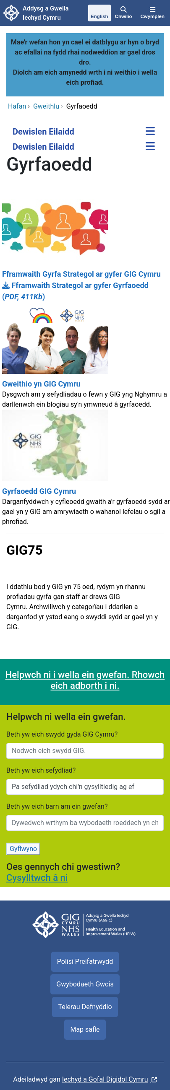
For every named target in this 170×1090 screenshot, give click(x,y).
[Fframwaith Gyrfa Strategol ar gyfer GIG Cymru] (85, 236)
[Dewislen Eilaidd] (150, 131)
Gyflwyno (23, 849)
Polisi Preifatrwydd (85, 961)
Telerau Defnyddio (85, 1007)
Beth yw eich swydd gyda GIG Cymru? (62, 734)
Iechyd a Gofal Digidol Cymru (105, 1079)
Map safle (84, 1029)
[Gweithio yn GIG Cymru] (85, 356)
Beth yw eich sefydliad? (41, 770)
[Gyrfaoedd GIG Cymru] (85, 472)
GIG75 (24, 550)
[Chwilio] (124, 13)
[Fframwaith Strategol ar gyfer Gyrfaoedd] (85, 291)
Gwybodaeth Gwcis (84, 984)
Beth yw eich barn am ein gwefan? (57, 806)
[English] (99, 13)
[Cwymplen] (152, 13)
